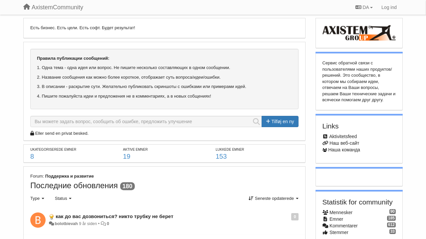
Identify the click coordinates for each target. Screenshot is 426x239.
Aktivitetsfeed (343, 136)
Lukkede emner (230, 149)
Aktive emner (135, 149)
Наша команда (344, 149)
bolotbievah (66, 223)
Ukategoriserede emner (53, 149)
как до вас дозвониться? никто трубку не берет (114, 216)
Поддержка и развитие (69, 176)
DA (364, 7)
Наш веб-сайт (344, 143)
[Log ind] (389, 7)
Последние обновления (74, 185)
